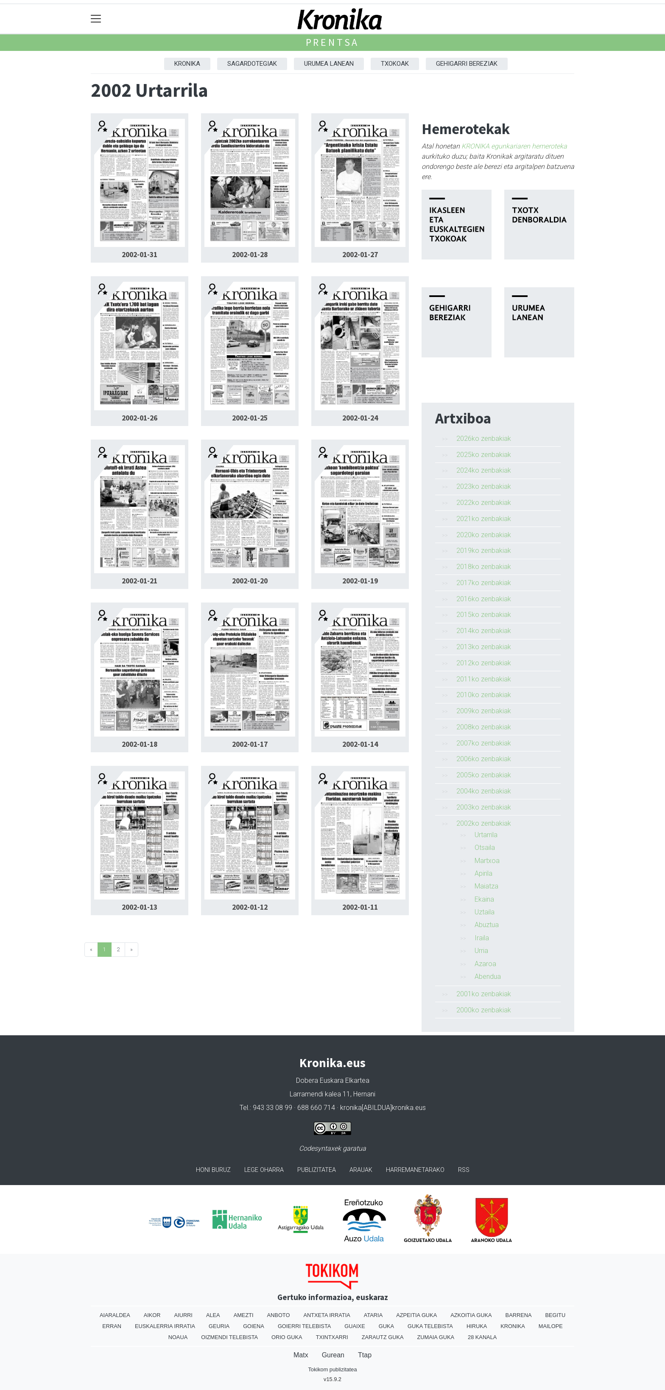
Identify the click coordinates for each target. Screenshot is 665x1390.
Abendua (488, 976)
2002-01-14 (360, 744)
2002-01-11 (360, 907)
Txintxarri (332, 1337)
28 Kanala (482, 1337)
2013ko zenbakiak (483, 647)
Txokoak (395, 63)
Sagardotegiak (252, 63)
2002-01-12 (250, 907)
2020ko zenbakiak (483, 535)
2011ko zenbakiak (483, 679)
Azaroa (485, 964)
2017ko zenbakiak (483, 583)
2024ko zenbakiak (483, 470)
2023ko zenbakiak (483, 486)
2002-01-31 (139, 254)
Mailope (551, 1326)
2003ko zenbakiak (483, 807)
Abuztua (487, 925)
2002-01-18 (139, 744)
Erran (111, 1326)
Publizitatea (316, 1170)
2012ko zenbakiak (483, 663)
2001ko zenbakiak (483, 994)
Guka (386, 1326)
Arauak (360, 1170)
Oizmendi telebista (229, 1337)
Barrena (519, 1315)
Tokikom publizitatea (332, 1369)
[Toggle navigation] (96, 18)
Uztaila (485, 912)
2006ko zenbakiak (483, 759)
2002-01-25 (250, 418)
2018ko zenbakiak (483, 567)
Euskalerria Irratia (165, 1326)
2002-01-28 (250, 254)
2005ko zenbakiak (483, 775)
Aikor (152, 1315)
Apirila (483, 873)
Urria (481, 951)
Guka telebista (430, 1326)
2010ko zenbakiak (483, 695)
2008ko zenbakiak (483, 727)
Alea (213, 1315)
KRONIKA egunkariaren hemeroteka (514, 146)
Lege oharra (264, 1170)
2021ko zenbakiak (483, 519)
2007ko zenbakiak (483, 743)
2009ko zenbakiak (483, 711)
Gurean (333, 1355)
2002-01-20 (250, 581)
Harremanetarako (415, 1170)
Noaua (178, 1337)
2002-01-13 (139, 907)
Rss (463, 1170)
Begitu (555, 1315)
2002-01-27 (360, 254)
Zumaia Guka (435, 1337)
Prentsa (333, 42)
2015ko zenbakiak (483, 615)
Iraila (482, 938)
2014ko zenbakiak (483, 631)
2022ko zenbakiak (483, 503)
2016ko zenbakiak (483, 599)
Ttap (365, 1355)
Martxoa (487, 861)
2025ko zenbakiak (483, 455)
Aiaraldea (115, 1315)
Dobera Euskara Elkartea (332, 1080)
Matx (300, 1355)
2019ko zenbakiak (483, 550)
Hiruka (477, 1326)
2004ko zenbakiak (483, 791)
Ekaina (484, 899)
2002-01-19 (360, 581)
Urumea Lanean (329, 63)
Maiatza (486, 886)
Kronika (187, 63)
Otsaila (485, 848)
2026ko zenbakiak (483, 438)
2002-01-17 (250, 744)
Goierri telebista (304, 1326)
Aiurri (183, 1315)
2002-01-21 (139, 581)
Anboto (278, 1315)
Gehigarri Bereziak (466, 63)
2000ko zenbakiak (483, 1010)
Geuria (219, 1326)
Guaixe (354, 1326)
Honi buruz (213, 1170)
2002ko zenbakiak (483, 823)
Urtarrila (486, 835)
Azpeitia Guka (416, 1315)
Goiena (253, 1326)
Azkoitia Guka (471, 1315)
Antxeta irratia (326, 1315)
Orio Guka (286, 1337)
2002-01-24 (360, 418)
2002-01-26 (139, 418)
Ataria (373, 1315)
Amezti (244, 1315)
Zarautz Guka (383, 1337)
